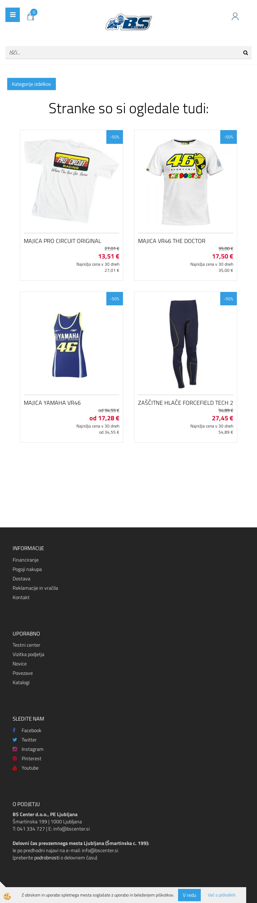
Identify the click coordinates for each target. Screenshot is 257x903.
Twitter (25, 739)
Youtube (26, 767)
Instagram (28, 749)
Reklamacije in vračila (35, 588)
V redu (189, 895)
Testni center (26, 645)
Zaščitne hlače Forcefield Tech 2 (185, 402)
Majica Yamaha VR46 (52, 402)
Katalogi (21, 682)
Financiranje (26, 559)
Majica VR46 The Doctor (171, 240)
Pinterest (27, 758)
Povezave (23, 673)
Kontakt (21, 597)
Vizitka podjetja (28, 654)
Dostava (21, 578)
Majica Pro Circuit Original (62, 240)
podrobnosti (46, 857)
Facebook (27, 730)
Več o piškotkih (221, 895)
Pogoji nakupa (27, 569)
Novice (20, 663)
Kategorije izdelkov (31, 84)
